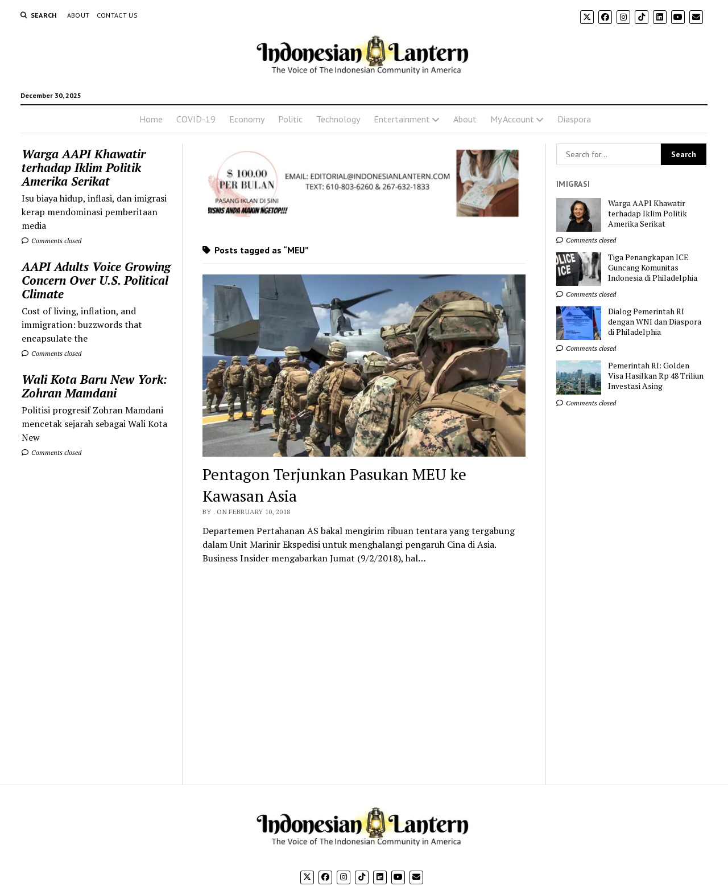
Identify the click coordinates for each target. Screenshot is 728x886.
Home (151, 119)
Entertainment (402, 119)
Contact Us (117, 15)
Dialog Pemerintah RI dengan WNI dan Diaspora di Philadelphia (654, 321)
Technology (338, 119)
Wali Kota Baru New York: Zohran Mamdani (94, 386)
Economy (246, 119)
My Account (512, 119)
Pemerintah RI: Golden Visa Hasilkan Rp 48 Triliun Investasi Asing (656, 375)
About (78, 15)
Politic (290, 119)
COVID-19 (196, 119)
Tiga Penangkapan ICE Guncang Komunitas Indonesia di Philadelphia (652, 267)
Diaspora (574, 119)
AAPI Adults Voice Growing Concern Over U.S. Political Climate (96, 280)
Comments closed (51, 240)
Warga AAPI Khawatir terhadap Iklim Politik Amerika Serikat (84, 167)
